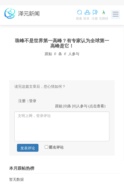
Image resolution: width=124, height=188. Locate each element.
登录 (32, 101)
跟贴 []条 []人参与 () (80, 106)
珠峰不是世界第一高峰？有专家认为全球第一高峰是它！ (62, 43)
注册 (22, 101)
